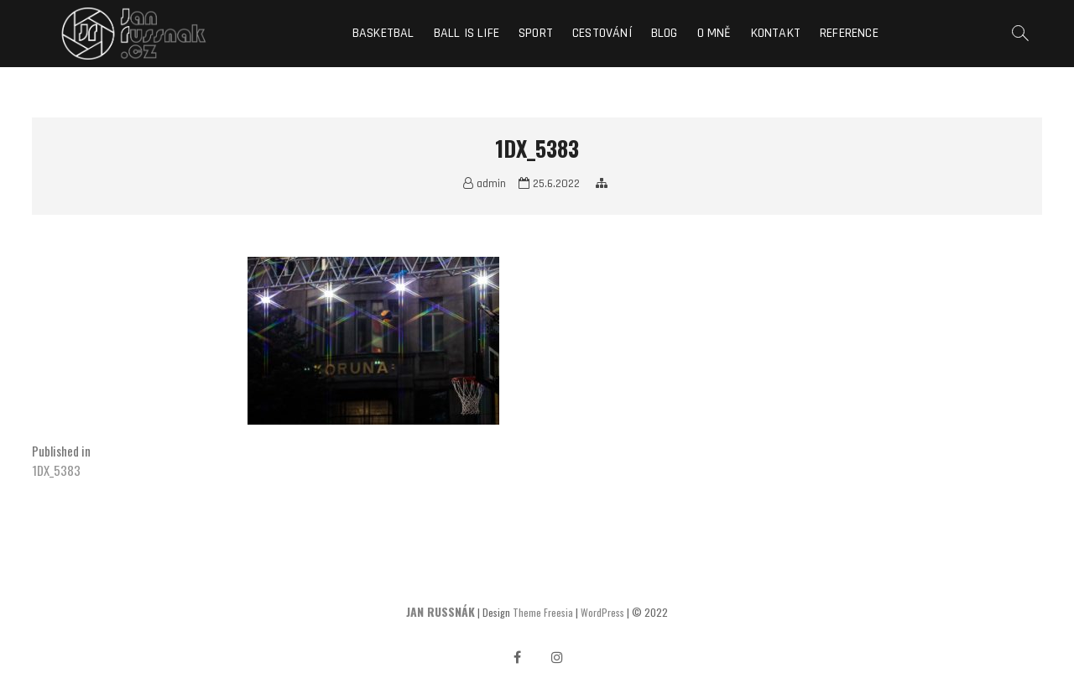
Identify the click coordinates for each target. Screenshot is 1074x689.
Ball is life (466, 33)
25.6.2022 (549, 183)
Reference (849, 33)
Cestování (602, 33)
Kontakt (775, 33)
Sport (536, 33)
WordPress (602, 612)
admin (484, 183)
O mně (714, 33)
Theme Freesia (543, 612)
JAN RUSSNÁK (440, 611)
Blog (664, 33)
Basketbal (383, 33)
